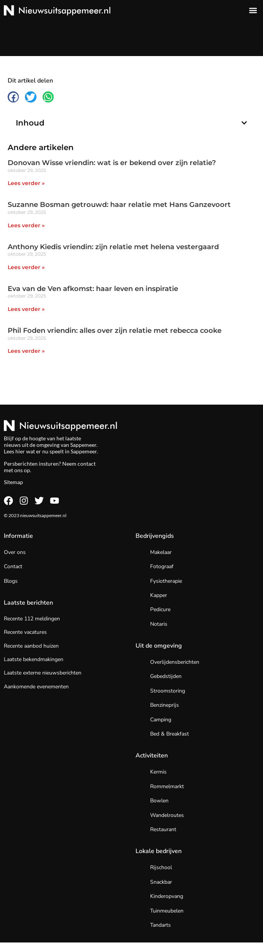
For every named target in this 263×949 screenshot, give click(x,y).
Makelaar (161, 552)
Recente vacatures (25, 632)
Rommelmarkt (167, 786)
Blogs (11, 581)
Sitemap (13, 482)
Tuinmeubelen (167, 910)
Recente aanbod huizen (31, 646)
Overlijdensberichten (174, 662)
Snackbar (161, 882)
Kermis (158, 771)
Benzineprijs (164, 705)
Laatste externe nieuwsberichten (42, 672)
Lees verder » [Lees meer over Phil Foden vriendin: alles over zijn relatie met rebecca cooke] (26, 350)
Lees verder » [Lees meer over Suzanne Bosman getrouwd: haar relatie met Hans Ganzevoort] (26, 225)
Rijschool (161, 867)
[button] (252, 10)
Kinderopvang (166, 896)
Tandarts (160, 925)
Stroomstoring (167, 690)
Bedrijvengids (155, 536)
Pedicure (160, 609)
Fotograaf (162, 566)
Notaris (158, 624)
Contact (13, 566)
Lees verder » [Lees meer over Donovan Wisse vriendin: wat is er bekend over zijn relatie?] (26, 183)
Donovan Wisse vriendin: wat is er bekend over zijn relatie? (112, 163)
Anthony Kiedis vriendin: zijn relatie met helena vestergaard (113, 247)
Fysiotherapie (166, 581)
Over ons (15, 552)
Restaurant (163, 829)
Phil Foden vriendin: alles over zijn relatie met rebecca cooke (115, 330)
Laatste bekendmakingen (33, 659)
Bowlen (159, 800)
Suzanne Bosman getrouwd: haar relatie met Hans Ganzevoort (119, 204)
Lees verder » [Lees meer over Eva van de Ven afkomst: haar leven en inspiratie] (26, 309)
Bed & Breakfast (169, 733)
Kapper (158, 595)
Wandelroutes (167, 815)
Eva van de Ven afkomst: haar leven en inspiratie (93, 288)
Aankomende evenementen (36, 686)
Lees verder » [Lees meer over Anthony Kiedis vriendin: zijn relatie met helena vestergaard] (26, 267)
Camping (160, 719)
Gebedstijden (166, 676)
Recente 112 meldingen (32, 618)
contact (87, 463)
